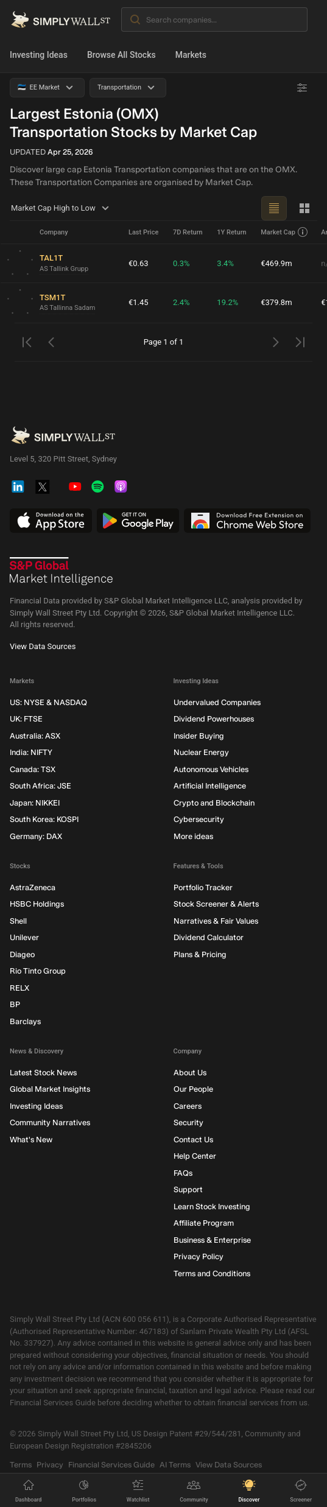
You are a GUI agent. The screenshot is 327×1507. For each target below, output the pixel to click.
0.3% (181, 263)
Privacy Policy (198, 1256)
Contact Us (193, 1139)
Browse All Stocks (121, 55)
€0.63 (138, 263)
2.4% (181, 302)
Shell (18, 921)
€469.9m (276, 263)
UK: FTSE (26, 718)
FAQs (183, 1173)
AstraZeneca (32, 887)
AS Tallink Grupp (64, 269)
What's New (31, 1139)
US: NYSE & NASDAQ (48, 702)
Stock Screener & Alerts (216, 903)
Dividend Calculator (209, 937)
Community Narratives (50, 1122)
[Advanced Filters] (302, 87)
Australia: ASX (35, 735)
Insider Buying (199, 735)
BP (15, 1004)
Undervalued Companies (217, 702)
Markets (190, 55)
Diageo (22, 954)
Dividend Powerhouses (214, 718)
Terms (21, 1464)
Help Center (195, 1156)
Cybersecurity (199, 819)
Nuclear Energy (201, 752)
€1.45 (138, 302)
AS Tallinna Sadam (67, 308)
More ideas (193, 836)
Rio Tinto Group (38, 970)
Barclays (25, 1021)
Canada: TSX (32, 769)
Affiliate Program (204, 1223)
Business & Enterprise (212, 1240)
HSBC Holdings (37, 903)
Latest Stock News (43, 1072)
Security (188, 1122)
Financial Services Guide (111, 1464)
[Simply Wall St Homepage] (60, 19)
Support (188, 1189)
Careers (188, 1106)
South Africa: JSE (40, 785)
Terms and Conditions (212, 1273)
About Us (190, 1072)
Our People (193, 1089)
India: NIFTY (31, 752)
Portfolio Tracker (203, 887)
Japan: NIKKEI (35, 802)
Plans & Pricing (200, 954)
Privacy (50, 1464)
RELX (19, 987)
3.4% (225, 263)
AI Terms (175, 1464)
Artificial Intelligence (210, 785)
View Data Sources (43, 646)
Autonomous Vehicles (211, 769)
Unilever (24, 937)
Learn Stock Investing (212, 1206)
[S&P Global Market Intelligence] (61, 571)
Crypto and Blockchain (214, 802)
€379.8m (276, 302)
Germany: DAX (36, 836)
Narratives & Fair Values (216, 921)
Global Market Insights (50, 1089)
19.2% (227, 302)
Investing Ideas (39, 55)
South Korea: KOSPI (44, 819)
